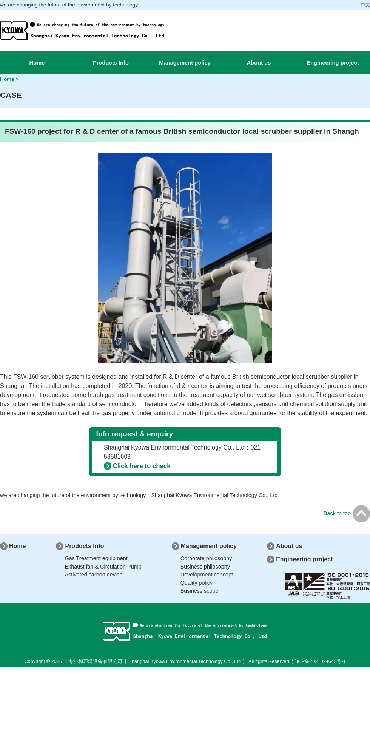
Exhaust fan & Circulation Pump (103, 567)
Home (17, 546)
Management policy (209, 546)
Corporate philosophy (206, 558)
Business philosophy (205, 567)
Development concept (206, 575)
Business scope (199, 591)
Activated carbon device (93, 575)
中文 (365, 5)
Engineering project (304, 559)
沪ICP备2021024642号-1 (319, 661)
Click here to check (142, 466)
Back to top (347, 513)
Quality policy (196, 583)
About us (289, 546)
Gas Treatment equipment (96, 558)
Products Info (84, 546)
